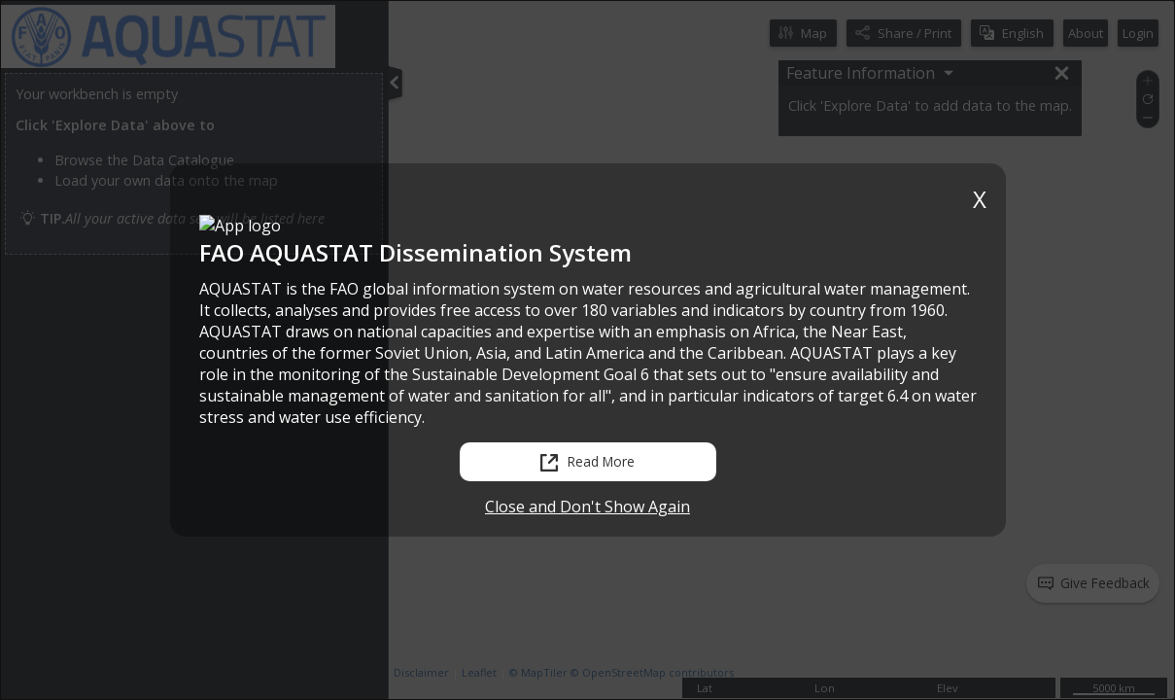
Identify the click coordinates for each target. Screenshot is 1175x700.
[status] (961, 574)
